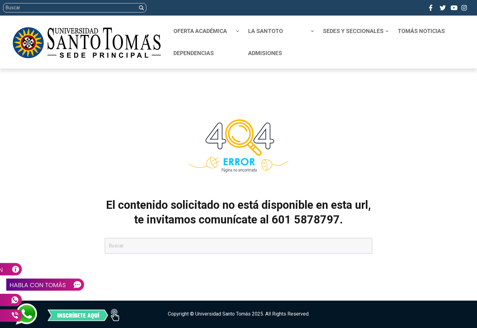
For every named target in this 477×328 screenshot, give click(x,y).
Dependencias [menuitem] (193, 53)
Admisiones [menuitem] (265, 53)
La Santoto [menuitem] (265, 31)
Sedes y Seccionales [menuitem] (353, 31)
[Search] (237, 8)
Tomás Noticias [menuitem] (421, 31)
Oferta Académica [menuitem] (200, 31)
